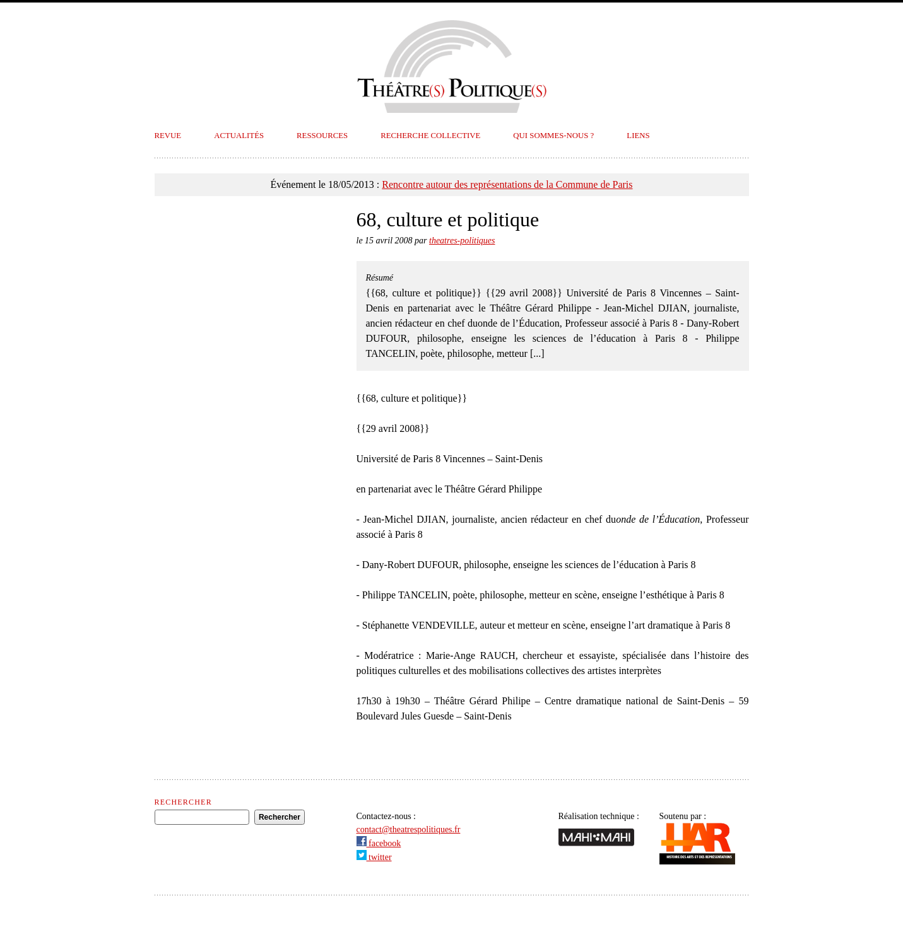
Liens (638, 135)
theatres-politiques (462, 240)
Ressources (322, 135)
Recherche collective (430, 135)
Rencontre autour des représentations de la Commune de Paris (507, 184)
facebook (379, 843)
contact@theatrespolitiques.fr (409, 829)
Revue (168, 135)
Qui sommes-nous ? (553, 135)
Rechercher (183, 802)
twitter (374, 857)
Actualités (239, 135)
